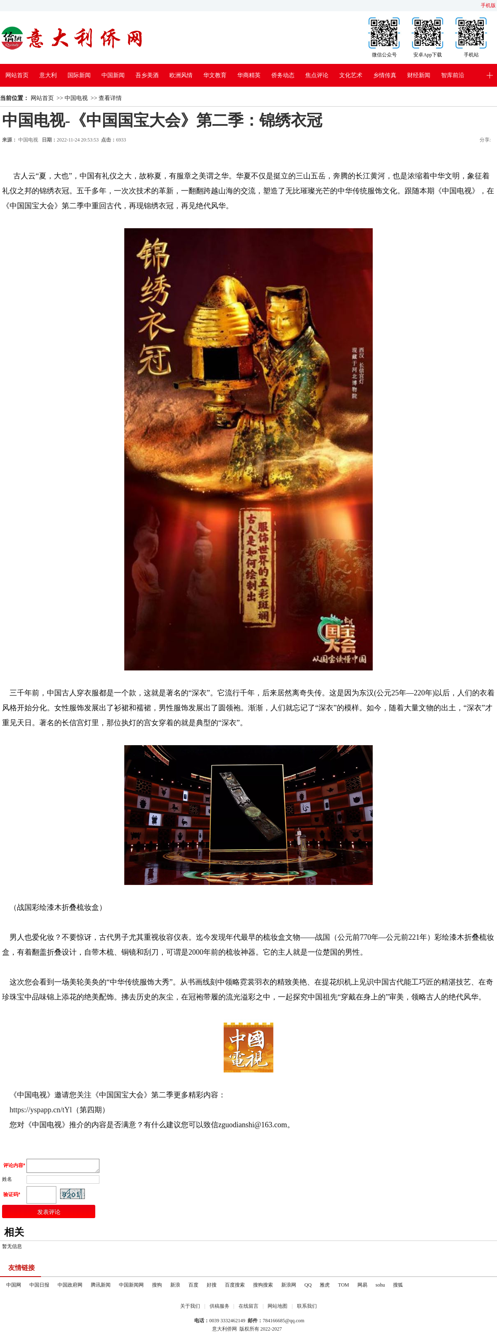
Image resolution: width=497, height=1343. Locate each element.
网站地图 (277, 1308)
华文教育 (215, 75)
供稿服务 (219, 1308)
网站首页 (17, 75)
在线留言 (248, 1308)
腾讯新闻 (101, 1287)
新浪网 (288, 1287)
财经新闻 (418, 75)
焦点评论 (316, 75)
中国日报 (39, 1287)
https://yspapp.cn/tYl (40, 1110)
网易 (362, 1287)
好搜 (212, 1287)
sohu (380, 1287)
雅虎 (325, 1287)
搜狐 (398, 1287)
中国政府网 (70, 1287)
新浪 (175, 1287)
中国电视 (76, 98)
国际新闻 (79, 75)
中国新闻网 (131, 1287)
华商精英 (249, 75)
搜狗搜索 (263, 1287)
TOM (343, 1287)
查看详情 (110, 98)
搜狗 (157, 1287)
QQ (307, 1287)
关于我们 (190, 1308)
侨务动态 (282, 75)
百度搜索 (235, 1287)
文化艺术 (350, 75)
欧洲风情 (181, 75)
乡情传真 (384, 75)
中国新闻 (113, 75)
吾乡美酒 (147, 75)
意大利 (48, 75)
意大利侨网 (224, 1331)
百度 (193, 1287)
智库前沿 (452, 75)
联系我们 (307, 1308)
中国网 (13, 1287)
